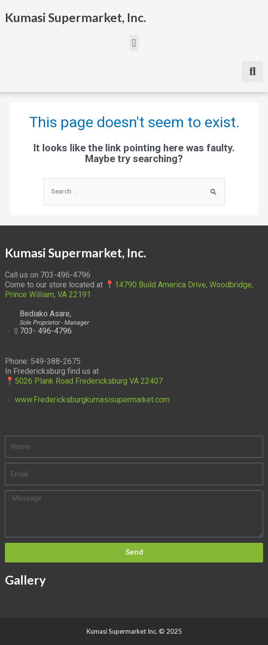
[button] (134, 43)
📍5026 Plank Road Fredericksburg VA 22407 (84, 381)
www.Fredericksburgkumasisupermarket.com (92, 399)
